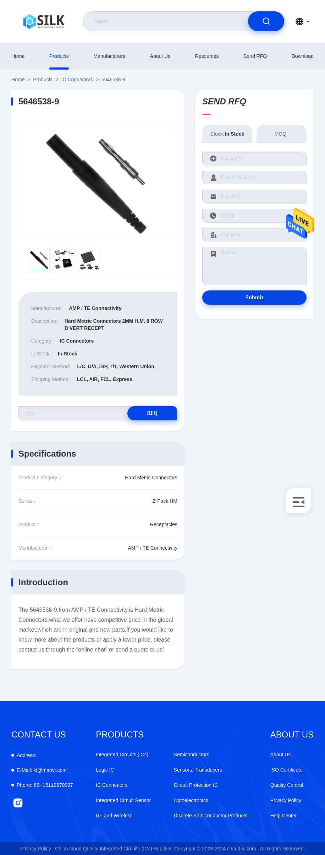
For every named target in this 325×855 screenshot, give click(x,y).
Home (17, 56)
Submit (254, 297)
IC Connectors (77, 79)
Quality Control (286, 785)
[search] (266, 21)
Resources (207, 56)
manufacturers (109, 56)
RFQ (152, 413)
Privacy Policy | (37, 848)
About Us (160, 56)
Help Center (283, 815)
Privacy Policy (285, 800)
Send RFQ (255, 56)
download (303, 56)
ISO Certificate (286, 770)
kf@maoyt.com (42, 770)
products (59, 56)
